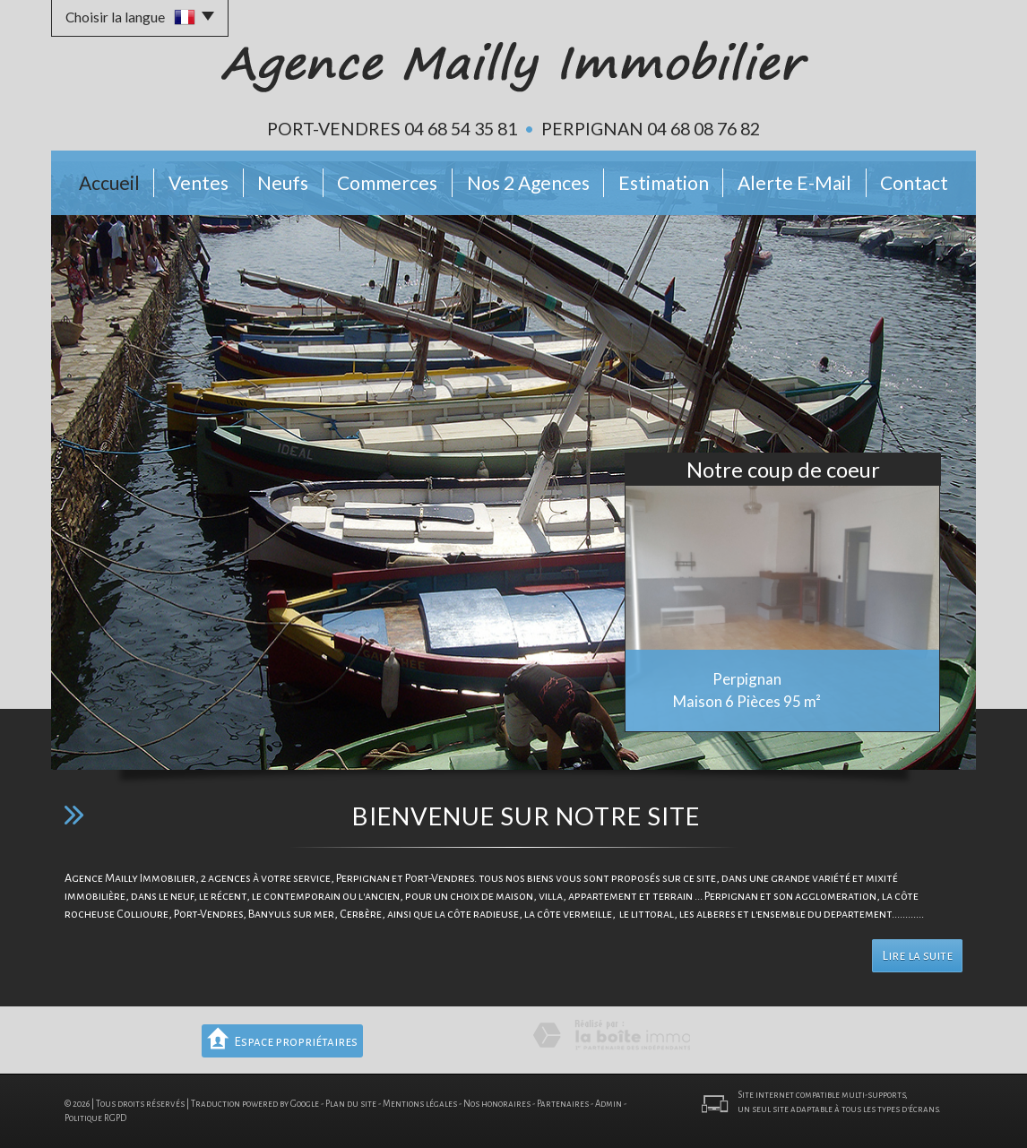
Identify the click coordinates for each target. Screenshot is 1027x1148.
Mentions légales (420, 1104)
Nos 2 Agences (528, 182)
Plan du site (350, 1104)
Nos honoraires (497, 1104)
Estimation (663, 182)
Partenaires (563, 1104)
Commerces (387, 182)
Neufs (282, 182)
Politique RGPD (95, 1118)
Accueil (109, 182)
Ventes (198, 182)
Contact (914, 182)
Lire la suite (917, 955)
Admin (608, 1104)
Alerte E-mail (794, 182)
